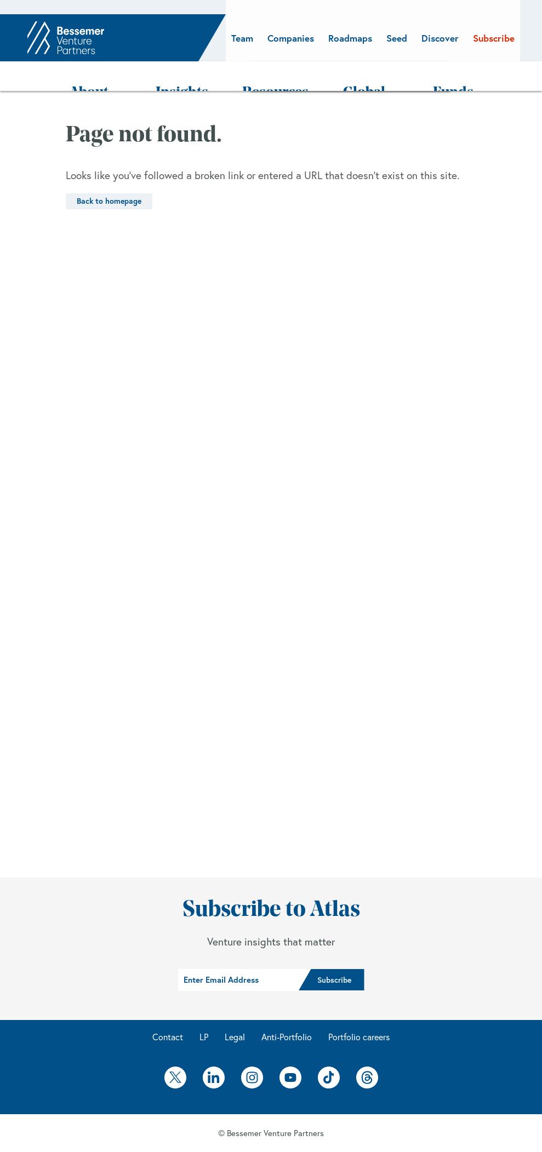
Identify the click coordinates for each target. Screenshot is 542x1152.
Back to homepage (109, 172)
